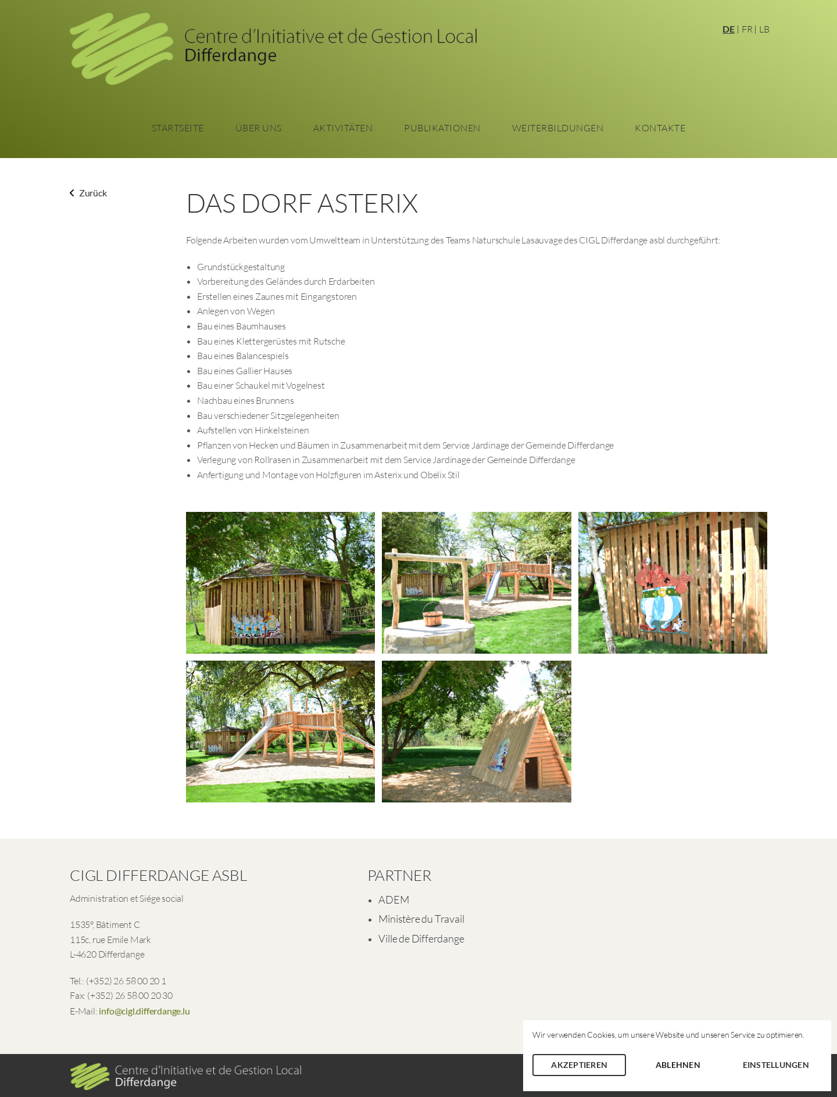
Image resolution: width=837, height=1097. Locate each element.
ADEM (393, 899)
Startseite (178, 128)
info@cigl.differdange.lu (144, 1010)
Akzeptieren (579, 1065)
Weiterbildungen (558, 128)
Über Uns (258, 128)
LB (764, 29)
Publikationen (442, 128)
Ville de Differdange (421, 938)
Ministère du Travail (421, 918)
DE (728, 28)
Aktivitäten (343, 128)
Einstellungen (776, 1065)
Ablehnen (678, 1065)
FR (747, 29)
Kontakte (660, 128)
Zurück (88, 192)
